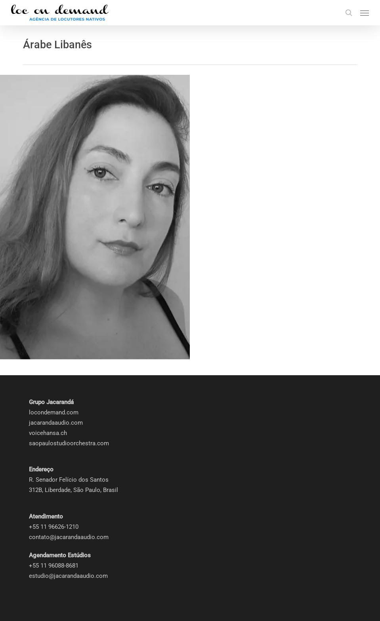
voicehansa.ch (48, 433)
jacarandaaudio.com (56, 422)
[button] (364, 13)
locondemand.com (53, 412)
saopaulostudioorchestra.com (69, 443)
